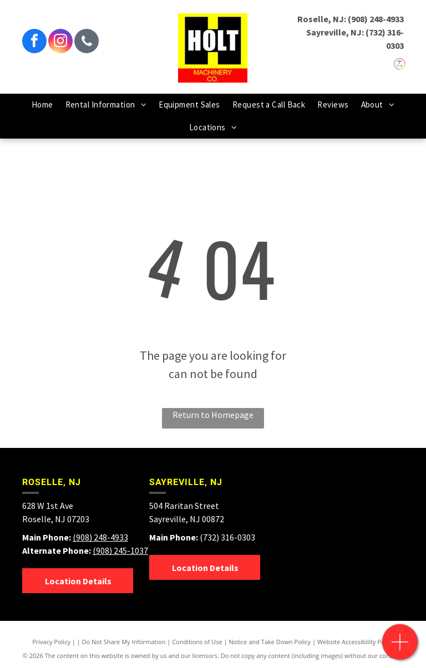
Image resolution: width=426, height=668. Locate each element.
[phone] (86, 42)
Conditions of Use (197, 642)
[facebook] (34, 42)
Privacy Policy (51, 642)
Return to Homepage (213, 414)
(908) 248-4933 (376, 18)
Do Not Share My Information (124, 642)
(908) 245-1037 (120, 550)
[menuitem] (42, 105)
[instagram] (60, 42)
